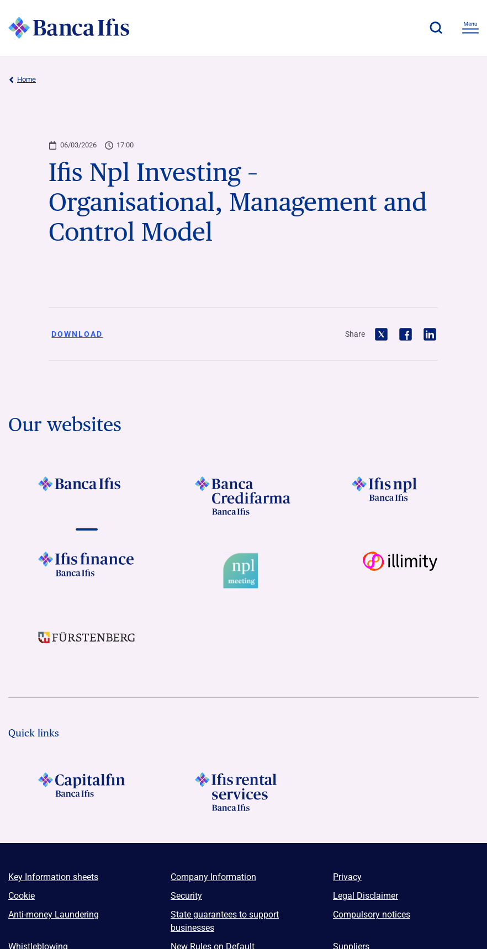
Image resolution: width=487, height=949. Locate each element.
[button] (435, 27)
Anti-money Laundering (53, 914)
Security (186, 895)
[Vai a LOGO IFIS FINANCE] (86, 571)
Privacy (347, 877)
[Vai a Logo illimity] (400, 571)
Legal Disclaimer (365, 895)
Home (22, 79)
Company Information (213, 877)
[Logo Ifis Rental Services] (243, 791)
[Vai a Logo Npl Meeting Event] (243, 571)
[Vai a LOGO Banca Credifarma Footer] (243, 495)
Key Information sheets (53, 877)
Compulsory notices (371, 914)
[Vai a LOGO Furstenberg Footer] (86, 646)
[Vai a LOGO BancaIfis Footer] (86, 495)
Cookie (21, 895)
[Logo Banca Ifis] (69, 27)
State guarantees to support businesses (225, 921)
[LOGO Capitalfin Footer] (86, 791)
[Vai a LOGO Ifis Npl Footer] (400, 495)
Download (77, 334)
